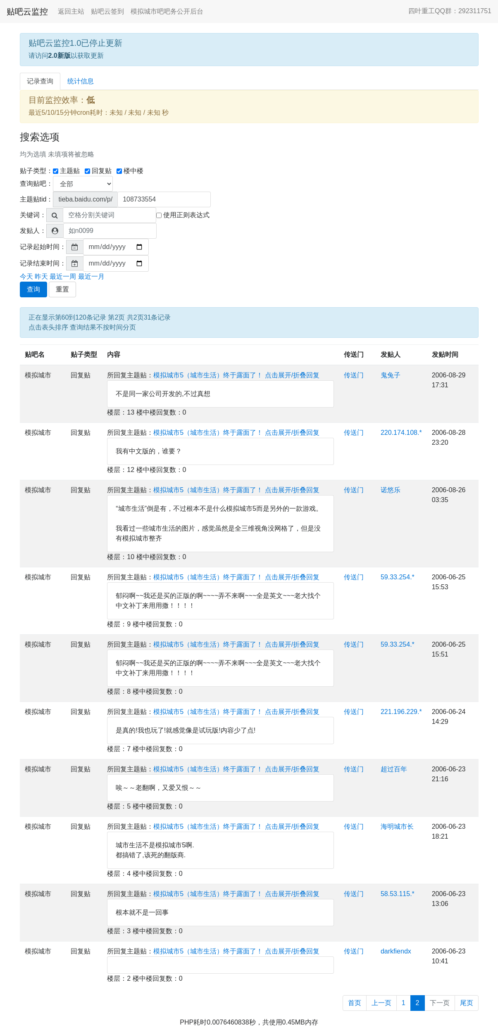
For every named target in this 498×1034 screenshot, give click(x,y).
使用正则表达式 (183, 214)
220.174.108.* (401, 432)
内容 (113, 354)
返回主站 (71, 11)
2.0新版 (59, 55)
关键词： (33, 214)
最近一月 (91, 276)
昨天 (41, 276)
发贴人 (390, 354)
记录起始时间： (43, 246)
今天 (26, 276)
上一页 (381, 1002)
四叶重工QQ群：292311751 (449, 10)
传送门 (354, 354)
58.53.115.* (398, 893)
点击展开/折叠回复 (292, 375)
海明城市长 (397, 826)
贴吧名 (35, 354)
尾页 (466, 1002)
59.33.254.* (398, 577)
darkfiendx (396, 951)
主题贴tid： (36, 199)
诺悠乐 (390, 489)
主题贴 (66, 170)
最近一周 (63, 276)
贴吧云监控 (27, 11)
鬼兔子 (390, 375)
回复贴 (98, 170)
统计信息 (80, 81)
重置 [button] (62, 289)
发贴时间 (445, 354)
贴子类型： (36, 170)
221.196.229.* (401, 711)
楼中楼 (130, 170)
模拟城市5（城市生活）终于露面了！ (208, 375)
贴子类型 (84, 354)
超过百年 (394, 769)
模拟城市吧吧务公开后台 (167, 11)
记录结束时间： (43, 263)
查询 (33, 289)
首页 (354, 1002)
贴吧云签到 (107, 11)
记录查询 (40, 81)
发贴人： (33, 230)
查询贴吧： (36, 183)
